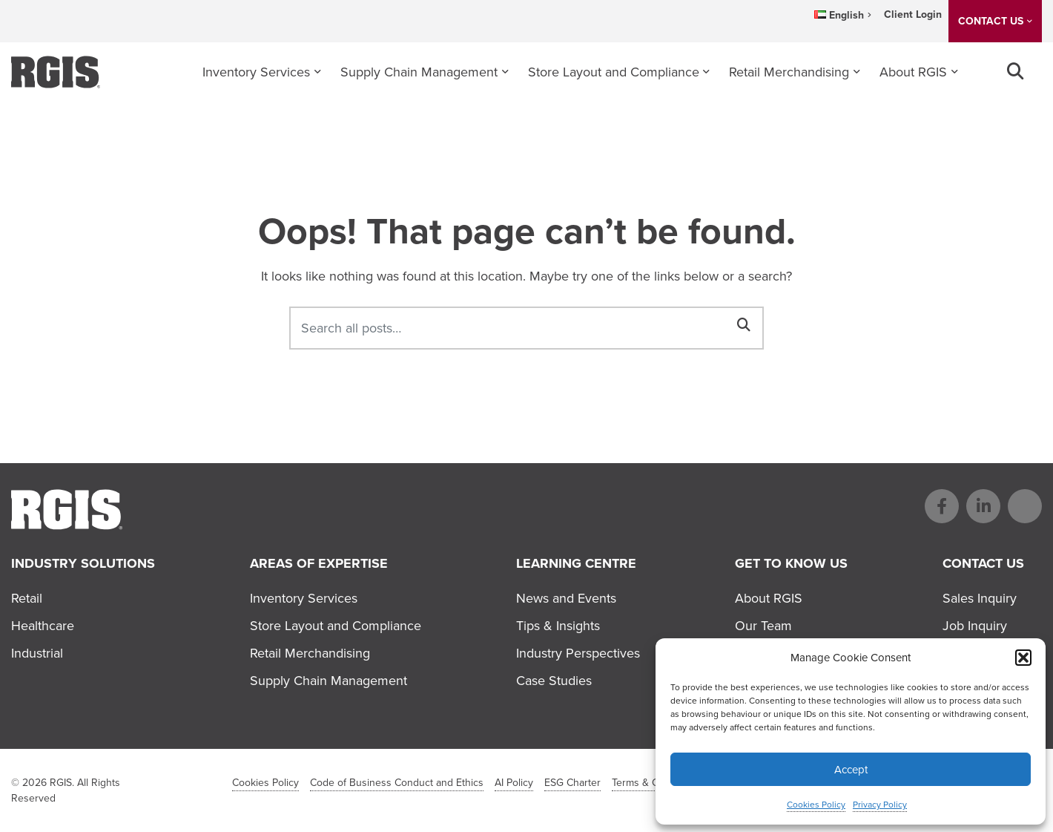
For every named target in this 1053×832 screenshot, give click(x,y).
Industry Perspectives (578, 653)
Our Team (763, 625)
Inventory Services (256, 72)
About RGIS (913, 72)
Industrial (37, 653)
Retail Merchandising (789, 72)
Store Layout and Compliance (613, 72)
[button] (1023, 657)
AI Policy (514, 782)
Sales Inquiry (980, 598)
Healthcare (42, 625)
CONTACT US (990, 21)
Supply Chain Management (419, 72)
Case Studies (554, 680)
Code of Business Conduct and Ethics (396, 782)
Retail (26, 598)
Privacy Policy (880, 804)
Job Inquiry (975, 625)
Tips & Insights (558, 625)
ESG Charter (572, 782)
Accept (851, 769)
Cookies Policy (816, 804)
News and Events (566, 598)
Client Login (913, 14)
